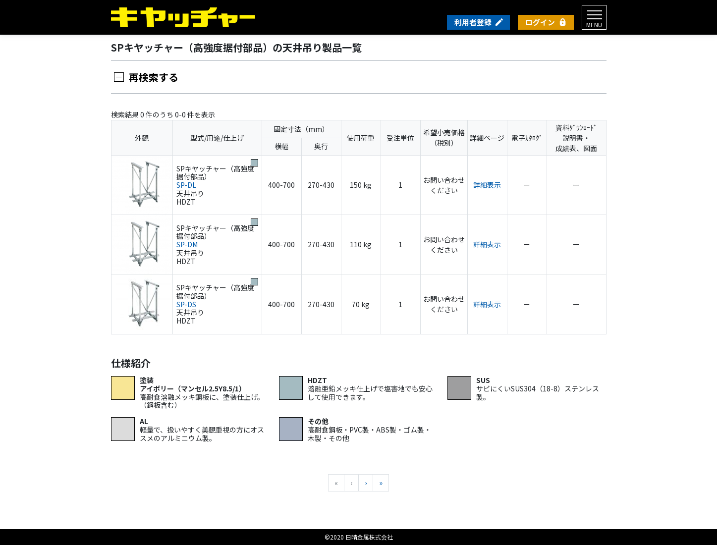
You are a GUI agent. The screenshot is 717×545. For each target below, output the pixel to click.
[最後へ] (381, 483)
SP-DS (186, 304)
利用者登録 (473, 22)
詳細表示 (487, 185)
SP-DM (187, 244)
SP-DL (186, 185)
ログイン (540, 22)
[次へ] (365, 483)
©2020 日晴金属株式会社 (359, 537)
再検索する (153, 77)
